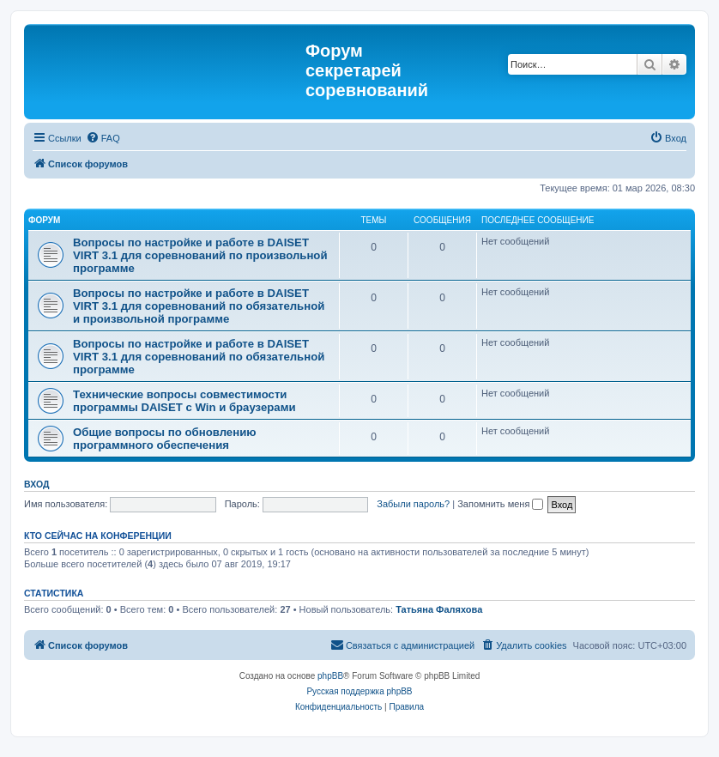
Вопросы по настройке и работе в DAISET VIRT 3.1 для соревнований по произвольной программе (200, 255)
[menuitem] (103, 138)
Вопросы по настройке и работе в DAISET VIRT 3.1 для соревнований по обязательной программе (198, 356)
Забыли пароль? (413, 504)
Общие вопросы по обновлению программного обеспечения (165, 438)
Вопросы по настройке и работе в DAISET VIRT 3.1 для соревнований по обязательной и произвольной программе (198, 306)
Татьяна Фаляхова (439, 609)
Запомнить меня (500, 504)
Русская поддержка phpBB (359, 691)
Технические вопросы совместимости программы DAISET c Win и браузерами (184, 401)
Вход (36, 484)
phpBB (330, 676)
